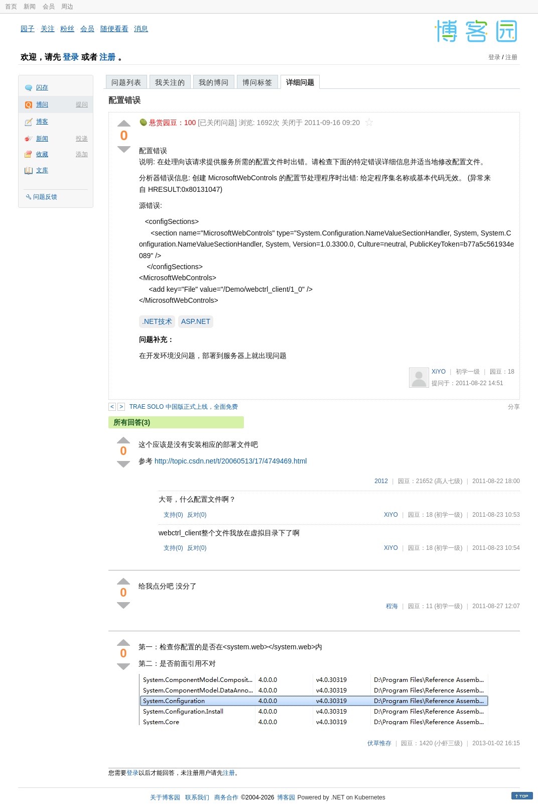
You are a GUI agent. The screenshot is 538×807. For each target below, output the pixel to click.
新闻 (30, 6)
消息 (141, 29)
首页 (11, 6)
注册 (107, 57)
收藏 (42, 154)
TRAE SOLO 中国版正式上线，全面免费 (183, 406)
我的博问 (214, 82)
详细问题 (300, 82)
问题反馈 (45, 196)
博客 (42, 121)
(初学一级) (448, 514)
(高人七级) (448, 481)
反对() (197, 514)
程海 (392, 606)
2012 (381, 481)
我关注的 (170, 82)
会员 (49, 6)
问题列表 (126, 82)
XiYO (439, 371)
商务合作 (226, 797)
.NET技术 (157, 321)
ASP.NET (195, 321)
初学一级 (468, 371)
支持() (173, 514)
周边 (67, 6)
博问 (42, 104)
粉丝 (67, 29)
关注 (48, 29)
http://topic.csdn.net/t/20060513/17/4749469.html (231, 461)
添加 (82, 154)
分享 (514, 406)
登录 (71, 57)
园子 (28, 29)
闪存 (42, 87)
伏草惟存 (379, 743)
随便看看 (114, 29)
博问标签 (257, 82)
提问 (82, 104)
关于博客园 (165, 797)
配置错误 (124, 100)
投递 (82, 138)
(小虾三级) (448, 743)
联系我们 (197, 797)
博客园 (286, 797)
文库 (42, 170)
